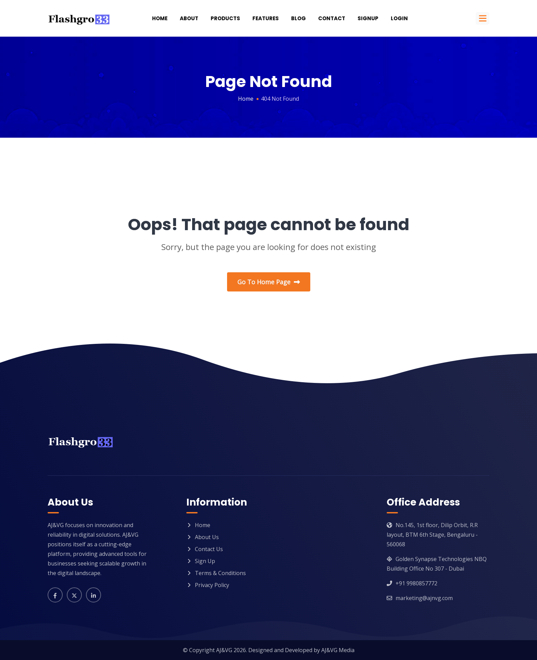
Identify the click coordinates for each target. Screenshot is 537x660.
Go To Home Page (268, 282)
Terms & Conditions (220, 573)
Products (225, 18)
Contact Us (209, 549)
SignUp (368, 18)
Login (399, 18)
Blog (298, 18)
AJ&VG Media (337, 650)
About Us (207, 537)
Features (265, 18)
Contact (331, 18)
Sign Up (205, 561)
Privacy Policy (212, 585)
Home (159, 18)
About (189, 18)
